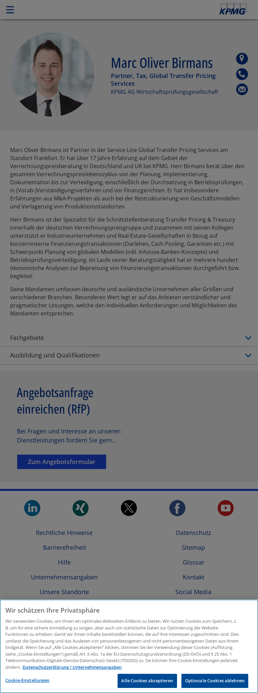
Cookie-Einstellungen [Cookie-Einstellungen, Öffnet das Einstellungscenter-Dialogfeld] (27, 680)
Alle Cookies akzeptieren (147, 681)
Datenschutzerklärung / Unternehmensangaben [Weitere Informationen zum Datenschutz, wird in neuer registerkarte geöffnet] (72, 667)
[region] (129, 646)
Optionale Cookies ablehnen (215, 681)
